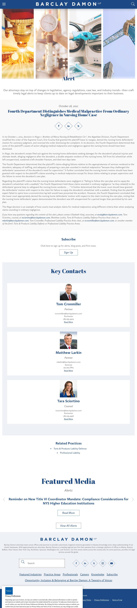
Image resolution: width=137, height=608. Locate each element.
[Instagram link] (102, 563)
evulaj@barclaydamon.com (109, 214)
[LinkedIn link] (68, 126)
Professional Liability (70, 452)
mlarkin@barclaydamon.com (15, 220)
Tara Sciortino (68, 401)
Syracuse (68, 365)
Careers (84, 574)
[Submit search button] (22, 561)
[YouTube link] (111, 563)
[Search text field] (44, 563)
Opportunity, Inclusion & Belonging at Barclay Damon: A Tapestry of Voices (68, 580)
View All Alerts (68, 525)
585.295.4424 (68, 319)
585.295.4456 (68, 416)
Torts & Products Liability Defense (70, 448)
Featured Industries (30, 574)
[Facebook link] (59, 126)
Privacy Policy (86, 600)
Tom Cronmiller (68, 304)
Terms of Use (117, 600)
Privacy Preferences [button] (101, 600)
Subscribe (112, 574)
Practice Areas (52, 574)
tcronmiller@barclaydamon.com (99, 220)
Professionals (70, 574)
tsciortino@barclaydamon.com (36, 217)
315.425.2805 (69, 367)
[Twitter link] (78, 126)
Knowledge (97, 574)
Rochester (68, 316)
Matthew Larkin (68, 352)
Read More (68, 322)
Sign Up (68, 252)
